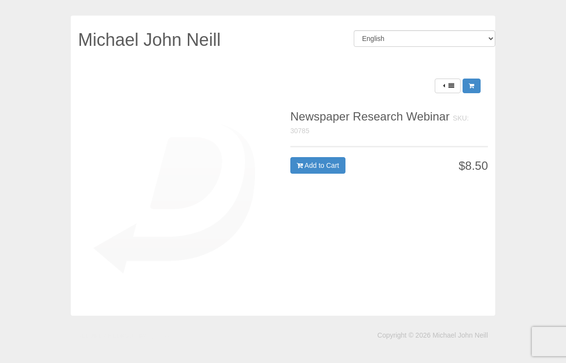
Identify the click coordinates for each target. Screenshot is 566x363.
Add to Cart (318, 165)
